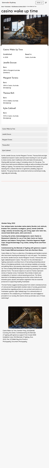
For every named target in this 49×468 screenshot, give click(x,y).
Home (2, 6)
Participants (7, 6)
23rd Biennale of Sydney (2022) (19, 6)
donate (39, 2)
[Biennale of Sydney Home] (9, 2)
